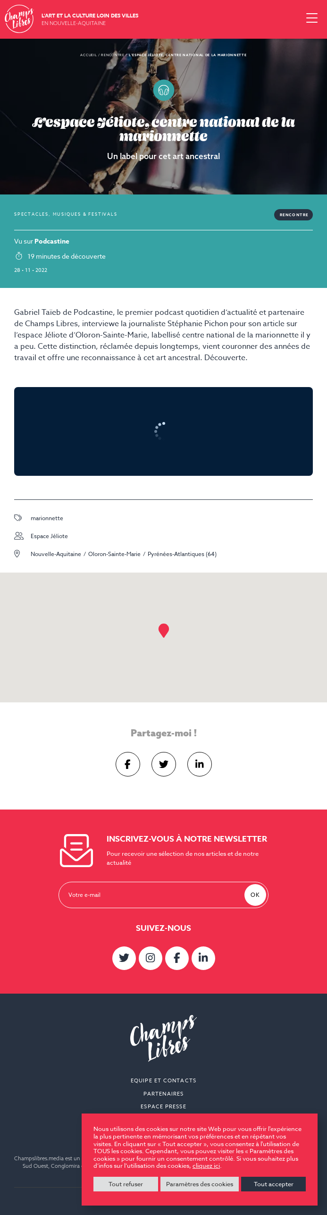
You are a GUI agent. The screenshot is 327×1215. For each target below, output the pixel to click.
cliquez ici (206, 1166)
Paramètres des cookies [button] (199, 1184)
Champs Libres (19, 19)
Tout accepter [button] (273, 1184)
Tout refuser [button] (126, 1184)
